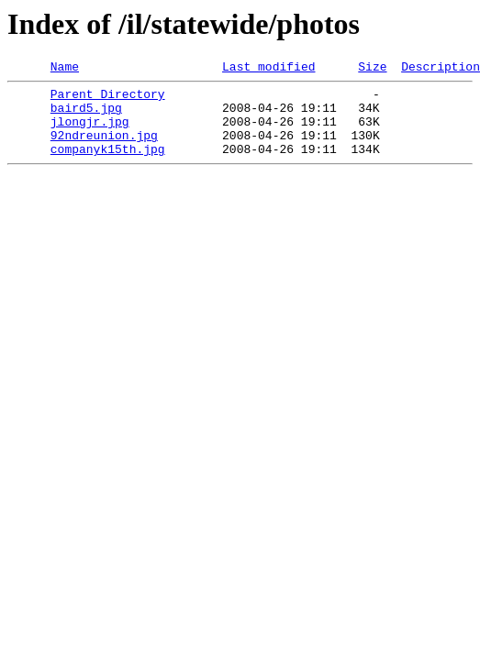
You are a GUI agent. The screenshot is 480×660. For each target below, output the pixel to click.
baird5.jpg (86, 115)
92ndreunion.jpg (104, 148)
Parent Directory (107, 99)
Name (64, 68)
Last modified (268, 68)
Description (440, 68)
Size (372, 68)
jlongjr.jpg (89, 132)
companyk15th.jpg (107, 165)
